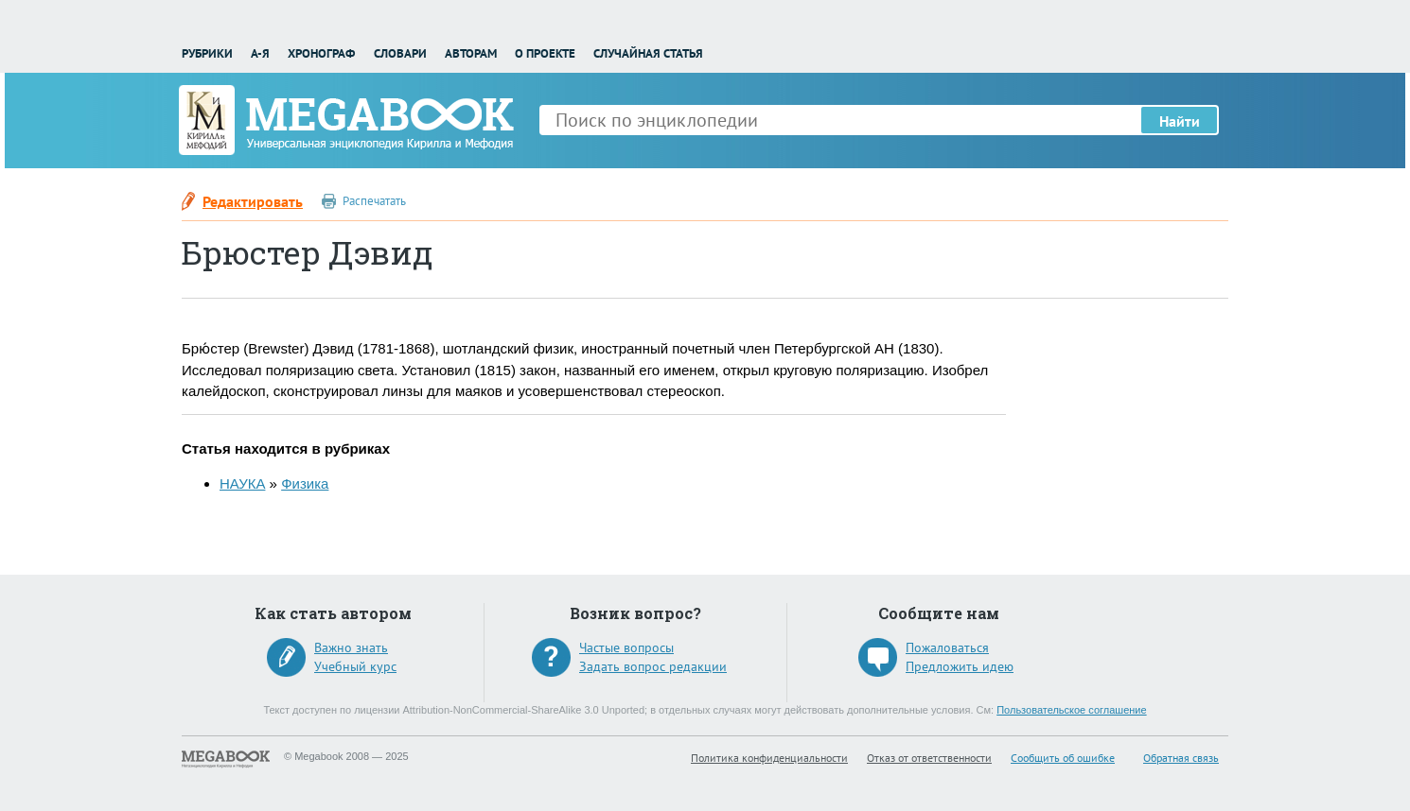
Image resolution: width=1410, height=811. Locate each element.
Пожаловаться (947, 647)
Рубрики (207, 53)
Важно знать (351, 647)
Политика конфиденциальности (769, 758)
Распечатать (374, 201)
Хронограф (321, 53)
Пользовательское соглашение (1071, 710)
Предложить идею (959, 666)
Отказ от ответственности (929, 758)
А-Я (260, 53)
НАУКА (242, 483)
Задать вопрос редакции (653, 666)
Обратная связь (1181, 758)
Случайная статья (648, 53)
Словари (400, 53)
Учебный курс (355, 666)
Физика (304, 483)
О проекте (545, 53)
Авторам (471, 53)
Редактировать (253, 201)
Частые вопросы (626, 647)
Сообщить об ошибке (1063, 758)
